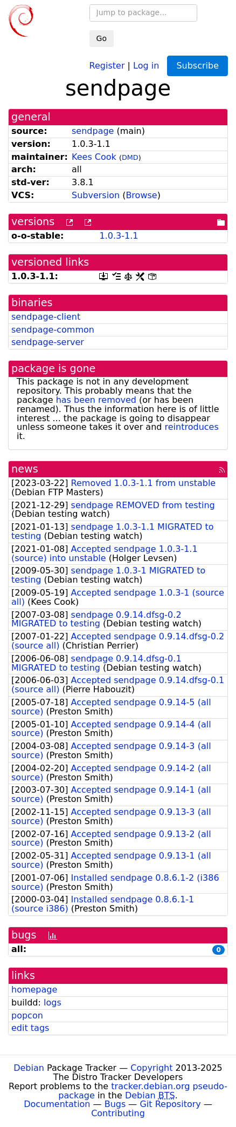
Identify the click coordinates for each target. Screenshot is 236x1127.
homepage (34, 989)
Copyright (151, 1068)
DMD (130, 157)
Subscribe (197, 65)
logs (52, 1002)
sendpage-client (45, 317)
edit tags (30, 1028)
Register (107, 65)
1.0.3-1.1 (118, 236)
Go (101, 38)
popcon (27, 1015)
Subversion (96, 195)
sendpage (93, 131)
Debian (28, 1068)
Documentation (57, 1104)
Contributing (118, 1113)
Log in (146, 65)
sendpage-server (47, 342)
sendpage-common (52, 330)
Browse (141, 195)
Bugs (115, 1104)
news (24, 469)
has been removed (96, 400)
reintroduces (192, 427)
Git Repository (170, 1104)
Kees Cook (94, 157)
